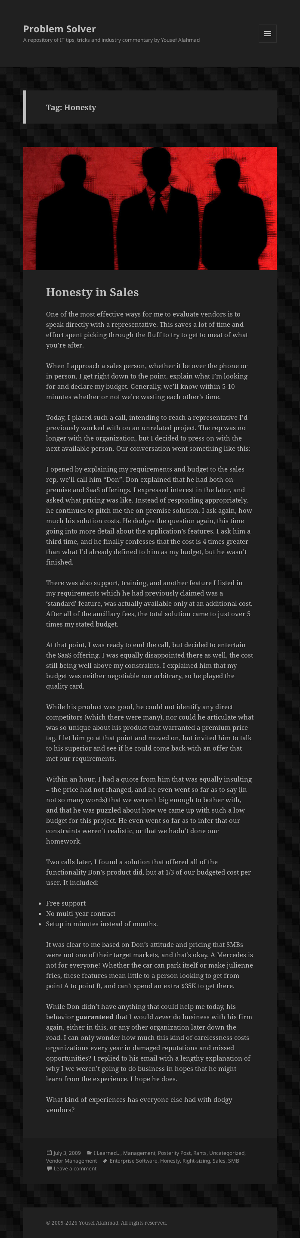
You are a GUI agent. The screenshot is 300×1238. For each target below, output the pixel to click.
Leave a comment (75, 1168)
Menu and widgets (268, 42)
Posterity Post (174, 1153)
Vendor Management (71, 1160)
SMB (233, 1160)
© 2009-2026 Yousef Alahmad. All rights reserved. (106, 1222)
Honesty (170, 1160)
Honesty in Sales (92, 292)
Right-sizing (196, 1160)
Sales (219, 1160)
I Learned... (107, 1153)
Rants (200, 1153)
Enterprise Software (134, 1160)
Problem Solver (59, 28)
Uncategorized (226, 1153)
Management (139, 1153)
